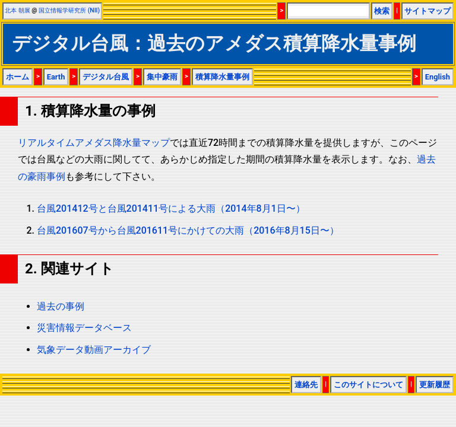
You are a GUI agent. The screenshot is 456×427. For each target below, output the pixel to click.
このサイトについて (368, 384)
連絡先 (306, 384)
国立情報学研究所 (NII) (69, 10)
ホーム (17, 76)
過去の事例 (60, 306)
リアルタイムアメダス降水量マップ (94, 142)
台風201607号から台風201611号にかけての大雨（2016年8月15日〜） (188, 230)
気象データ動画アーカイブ (94, 349)
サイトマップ (427, 11)
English (437, 76)
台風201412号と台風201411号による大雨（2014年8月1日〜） (171, 208)
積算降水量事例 (222, 76)
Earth (56, 76)
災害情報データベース (84, 327)
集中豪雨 (162, 76)
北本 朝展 (17, 10)
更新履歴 (434, 384)
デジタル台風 (106, 76)
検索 (382, 11)
